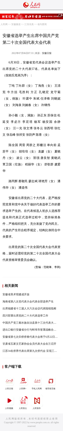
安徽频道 (16, 24)
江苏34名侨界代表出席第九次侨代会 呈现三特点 (31, 350)
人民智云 (23, 402)
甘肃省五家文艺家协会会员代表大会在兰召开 (29, 343)
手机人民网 (37, 382)
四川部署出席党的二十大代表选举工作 (25, 315)
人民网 (4, 24)
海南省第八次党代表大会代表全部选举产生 (28, 301)
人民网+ (23, 382)
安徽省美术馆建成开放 (16, 294)
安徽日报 (46, 53)
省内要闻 (42, 24)
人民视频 (9, 402)
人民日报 (9, 382)
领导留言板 (51, 382)
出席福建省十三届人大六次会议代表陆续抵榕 (29, 308)
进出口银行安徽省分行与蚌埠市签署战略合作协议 (32, 329)
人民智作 (37, 402)
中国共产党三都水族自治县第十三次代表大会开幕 (32, 322)
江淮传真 (29, 24)
